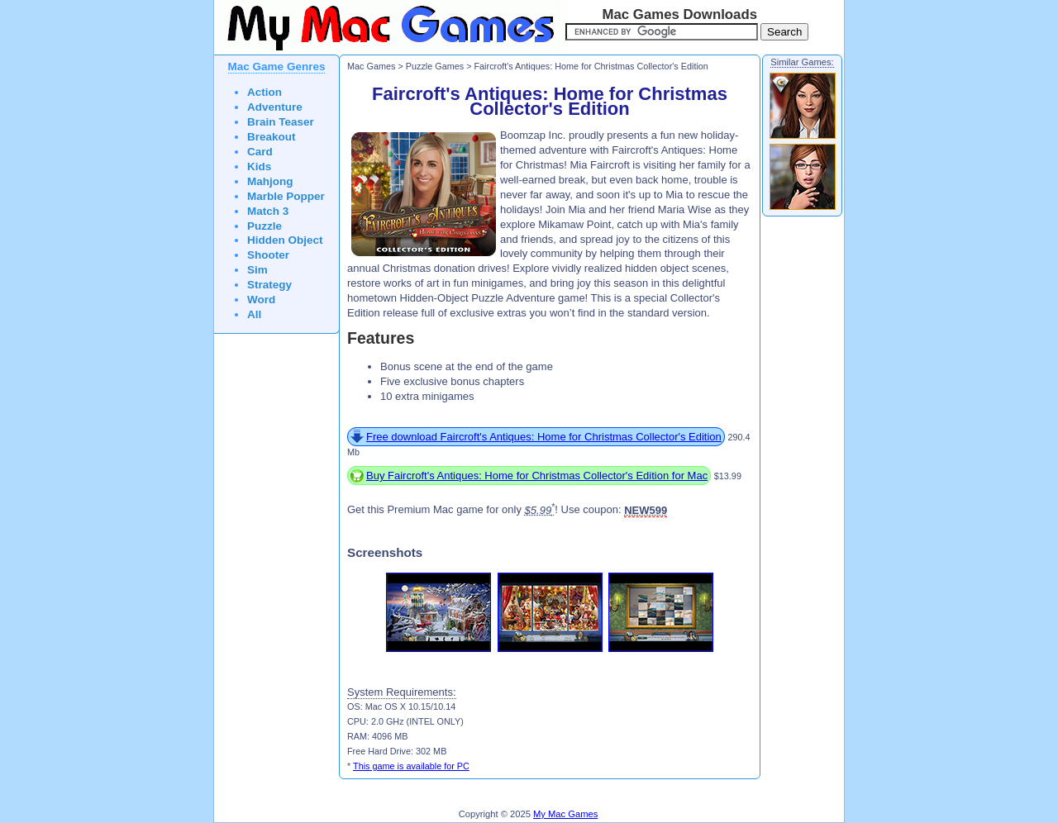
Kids (259, 166)
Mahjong (270, 181)
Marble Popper (286, 196)
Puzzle (264, 226)
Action (264, 92)
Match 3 (267, 211)
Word (261, 299)
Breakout (271, 137)
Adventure (275, 107)
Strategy (269, 284)
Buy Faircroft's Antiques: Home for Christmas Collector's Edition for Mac (537, 475)
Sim (257, 270)
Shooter (268, 255)
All (254, 314)
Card (260, 151)
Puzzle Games (435, 66)
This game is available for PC (411, 766)
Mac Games (371, 66)
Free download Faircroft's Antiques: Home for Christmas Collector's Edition (544, 437)
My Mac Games (565, 814)
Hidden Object (285, 240)
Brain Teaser (280, 122)
